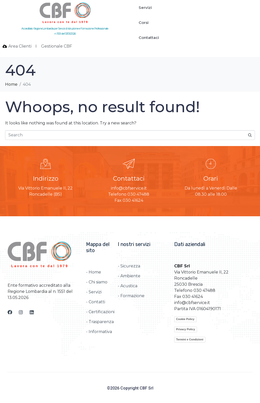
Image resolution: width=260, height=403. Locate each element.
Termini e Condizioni (189, 339)
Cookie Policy (185, 319)
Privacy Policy (185, 329)
